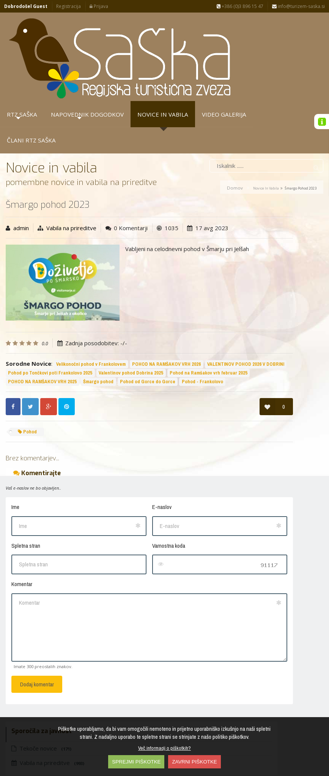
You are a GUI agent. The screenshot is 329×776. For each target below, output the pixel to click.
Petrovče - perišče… (259, 206)
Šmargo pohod (23, 327)
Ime (15, 453)
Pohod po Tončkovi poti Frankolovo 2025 (50, 310)
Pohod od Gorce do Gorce (72, 327)
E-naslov (110, 453)
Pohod (27, 377)
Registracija (68, 6)
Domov (235, 106)
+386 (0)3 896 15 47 (240, 6)
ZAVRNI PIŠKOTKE (194, 762)
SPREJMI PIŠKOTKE (136, 762)
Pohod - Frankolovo (127, 327)
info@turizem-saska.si (298, 6)
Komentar (21, 530)
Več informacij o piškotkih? (164, 747)
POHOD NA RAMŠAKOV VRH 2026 (42, 301)
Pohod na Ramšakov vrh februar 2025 (47, 318)
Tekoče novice (239, 145)
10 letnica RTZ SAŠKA (261, 256)
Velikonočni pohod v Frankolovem (91, 292)
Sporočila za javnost (233, 190)
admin (21, 146)
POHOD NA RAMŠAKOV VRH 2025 (126, 318)
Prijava (99, 6)
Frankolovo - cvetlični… (264, 306)
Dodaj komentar (37, 630)
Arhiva (277, 190)
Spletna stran (25, 491)
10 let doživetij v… (257, 281)
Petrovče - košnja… (258, 231)
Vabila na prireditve (71, 146)
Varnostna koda (117, 491)
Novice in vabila (266, 106)
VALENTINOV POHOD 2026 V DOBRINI (121, 301)
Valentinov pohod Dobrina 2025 (131, 310)
